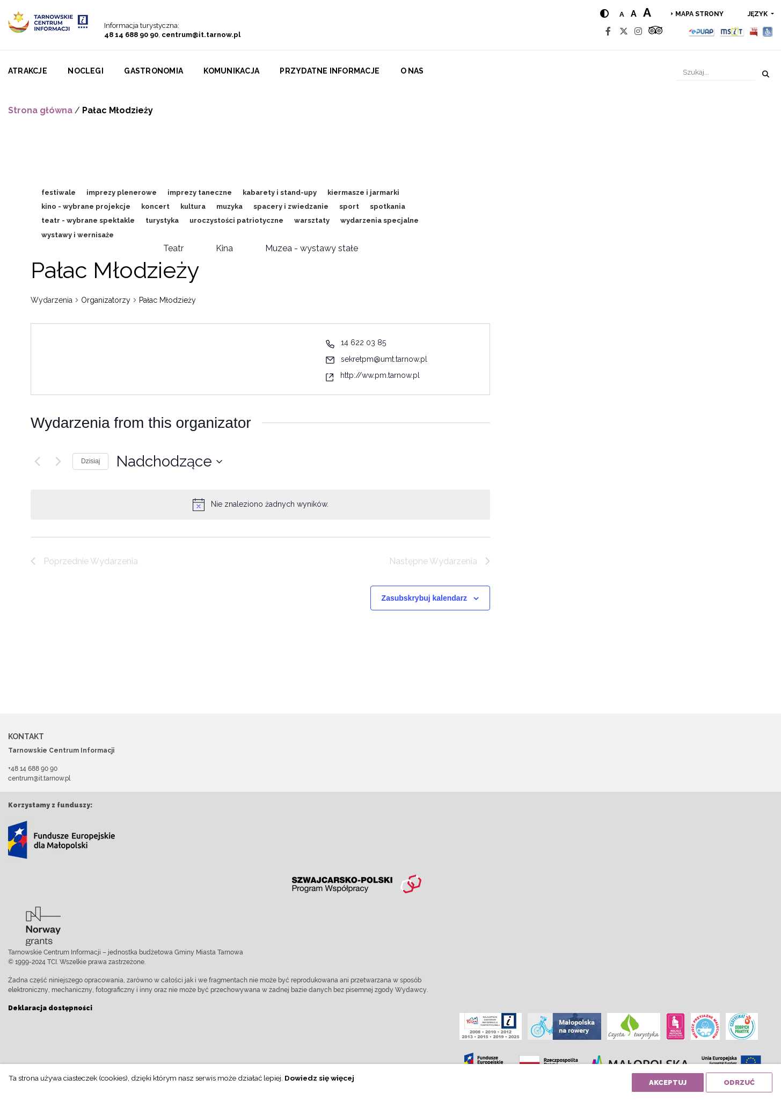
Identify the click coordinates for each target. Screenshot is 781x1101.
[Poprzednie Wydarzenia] (37, 461)
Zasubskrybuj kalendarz (425, 598)
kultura (193, 206)
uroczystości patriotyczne (236, 220)
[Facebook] (608, 31)
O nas (412, 71)
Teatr (173, 248)
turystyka (162, 220)
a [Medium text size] (634, 14)
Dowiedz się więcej (319, 1078)
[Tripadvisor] (655, 31)
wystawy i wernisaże (77, 235)
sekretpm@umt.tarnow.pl (384, 359)
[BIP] (753, 31)
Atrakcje (27, 71)
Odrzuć (739, 1082)
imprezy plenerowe (121, 192)
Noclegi (86, 71)
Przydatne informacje (329, 71)
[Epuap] (702, 31)
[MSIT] (731, 31)
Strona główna (40, 110)
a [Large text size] (647, 12)
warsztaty (312, 220)
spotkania (387, 206)
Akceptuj (668, 1082)
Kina (224, 248)
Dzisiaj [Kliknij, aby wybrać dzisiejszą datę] (90, 461)
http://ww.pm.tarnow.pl (380, 375)
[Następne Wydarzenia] (58, 461)
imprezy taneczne (199, 192)
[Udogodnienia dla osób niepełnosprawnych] (768, 31)
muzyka (229, 206)
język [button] (758, 14)
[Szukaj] (715, 72)
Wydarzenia (51, 300)
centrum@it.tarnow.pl (201, 35)
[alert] (270, 504)
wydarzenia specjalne (379, 220)
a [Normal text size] (621, 14)
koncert (155, 206)
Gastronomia (153, 71)
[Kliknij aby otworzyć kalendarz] (169, 461)
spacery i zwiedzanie (291, 206)
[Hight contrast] (604, 14)
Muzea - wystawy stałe (311, 248)
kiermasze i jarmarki (363, 192)
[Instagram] (638, 31)
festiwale (58, 192)
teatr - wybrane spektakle (88, 220)
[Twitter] (623, 31)
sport (349, 206)
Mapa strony (699, 14)
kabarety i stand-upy (280, 192)
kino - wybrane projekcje (85, 206)
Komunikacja (231, 71)
